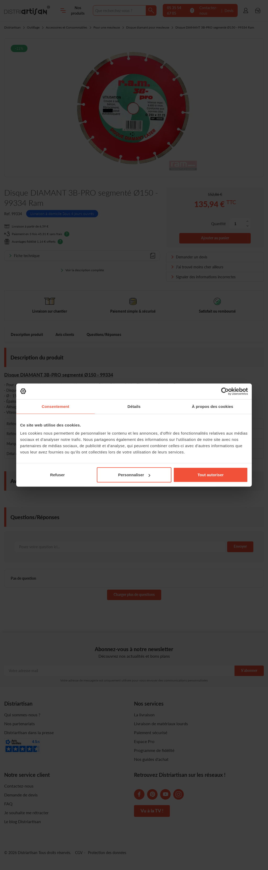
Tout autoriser (211, 475)
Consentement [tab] (55, 406)
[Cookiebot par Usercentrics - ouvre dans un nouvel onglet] (225, 391)
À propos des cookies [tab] (212, 406)
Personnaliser (134, 475)
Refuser (57, 475)
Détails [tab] (134, 406)
